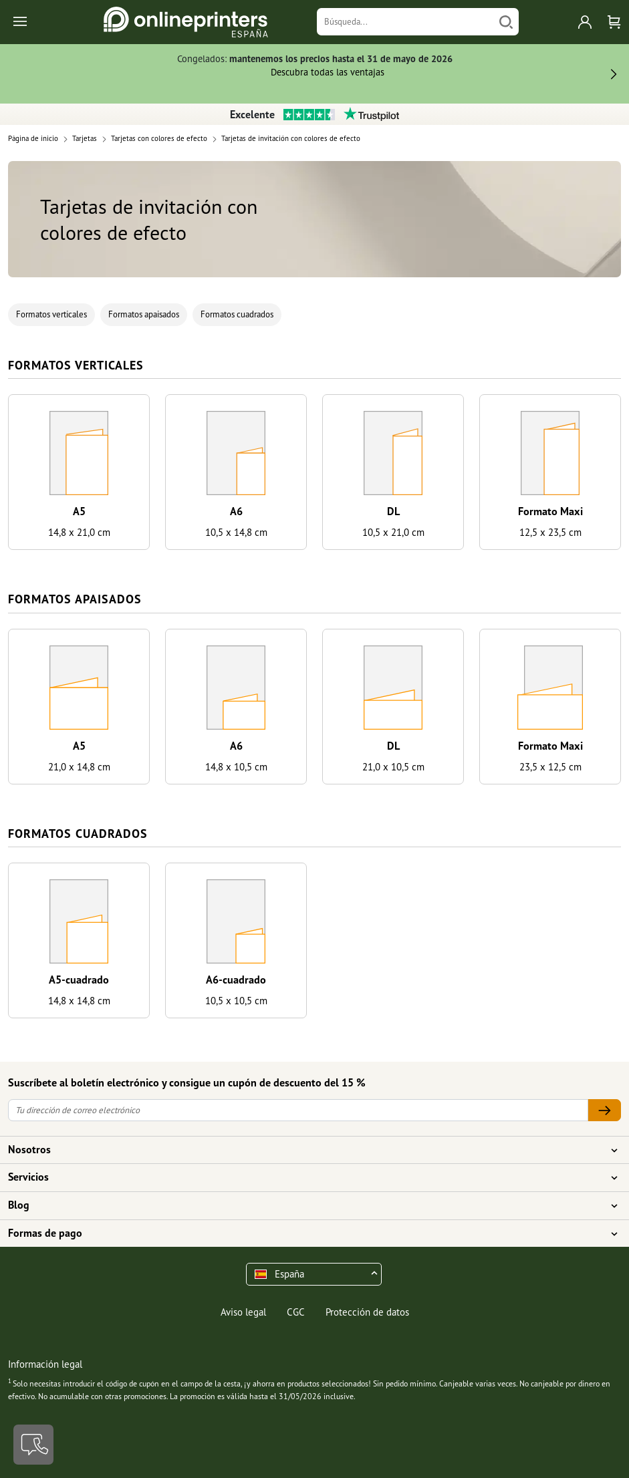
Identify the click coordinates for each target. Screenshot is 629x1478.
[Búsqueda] (405, 21)
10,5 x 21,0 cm (393, 532)
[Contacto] (33, 1445)
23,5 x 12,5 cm (550, 766)
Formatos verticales (51, 314)
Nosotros (306, 1150)
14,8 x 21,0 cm (79, 532)
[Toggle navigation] (21, 22)
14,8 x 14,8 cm (79, 1000)
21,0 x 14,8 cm (79, 766)
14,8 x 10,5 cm (236, 766)
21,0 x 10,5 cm (393, 766)
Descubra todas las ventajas (327, 71)
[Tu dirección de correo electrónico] (298, 1110)
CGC (296, 1312)
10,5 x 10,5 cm (236, 1000)
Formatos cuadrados (237, 314)
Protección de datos (367, 1312)
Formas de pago (306, 1233)
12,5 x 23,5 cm (550, 532)
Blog (306, 1205)
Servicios (306, 1177)
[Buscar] (506, 22)
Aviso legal (243, 1312)
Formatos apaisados (143, 314)
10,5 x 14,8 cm (236, 532)
